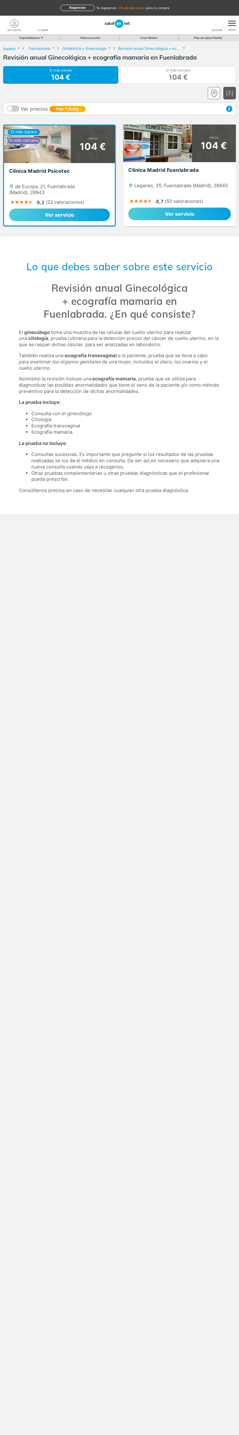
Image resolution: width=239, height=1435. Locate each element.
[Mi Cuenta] (14, 23)
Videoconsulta (90, 38)
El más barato (61, 75)
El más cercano (178, 75)
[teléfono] (43, 23)
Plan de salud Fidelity (208, 38)
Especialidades (30, 38)
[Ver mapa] (214, 93)
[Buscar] (217, 23)
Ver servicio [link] (59, 215)
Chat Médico (149, 38)
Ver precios (53, 109)
